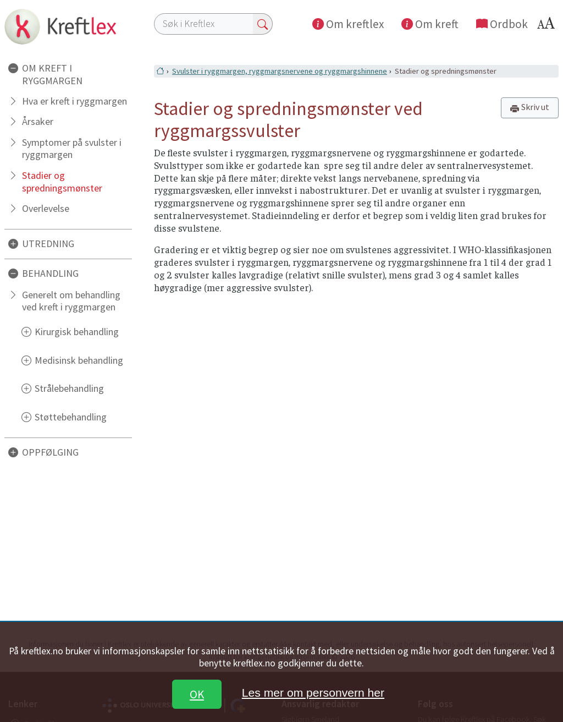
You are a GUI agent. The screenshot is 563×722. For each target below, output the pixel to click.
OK (197, 694)
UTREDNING (48, 243)
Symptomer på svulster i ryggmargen (72, 148)
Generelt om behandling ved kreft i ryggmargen (71, 301)
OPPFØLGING (50, 452)
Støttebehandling (71, 417)
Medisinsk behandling (79, 360)
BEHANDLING (50, 273)
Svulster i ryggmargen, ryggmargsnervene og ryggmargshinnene (279, 71)
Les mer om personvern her (313, 692)
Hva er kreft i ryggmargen (74, 101)
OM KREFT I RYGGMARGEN (52, 74)
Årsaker (37, 121)
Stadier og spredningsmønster (62, 181)
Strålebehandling (69, 388)
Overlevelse (45, 208)
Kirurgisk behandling (77, 331)
